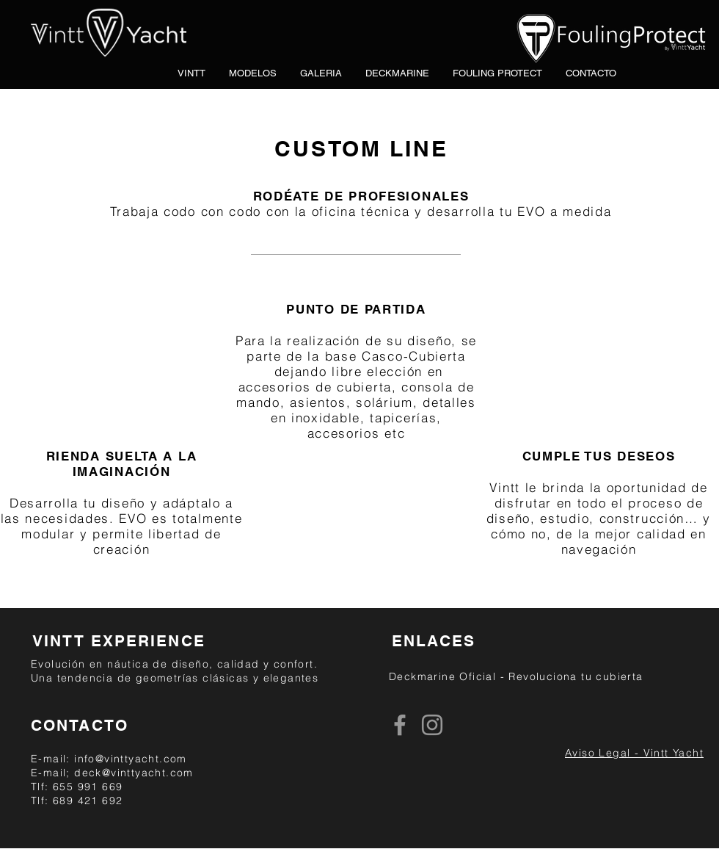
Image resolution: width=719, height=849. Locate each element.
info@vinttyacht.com (130, 758)
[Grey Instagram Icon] (432, 725)
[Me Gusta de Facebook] (494, 725)
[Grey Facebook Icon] (400, 725)
